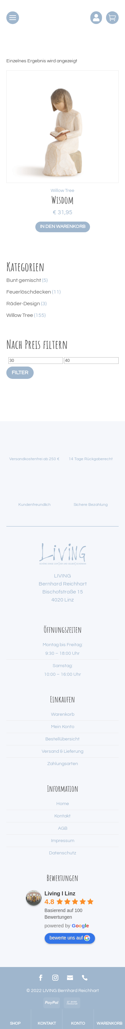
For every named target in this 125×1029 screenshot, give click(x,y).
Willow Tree (62, 190)
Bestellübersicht (62, 739)
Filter (20, 372)
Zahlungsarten (62, 763)
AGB (62, 828)
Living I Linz (60, 893)
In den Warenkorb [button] (62, 226)
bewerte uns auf (70, 938)
